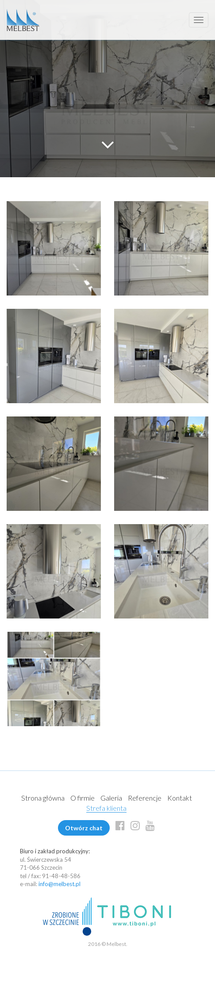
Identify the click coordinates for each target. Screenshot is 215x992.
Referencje (144, 798)
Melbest (23, 20)
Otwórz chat (84, 828)
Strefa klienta (106, 808)
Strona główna (43, 798)
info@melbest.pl (59, 883)
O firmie (82, 798)
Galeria (111, 798)
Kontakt (179, 798)
